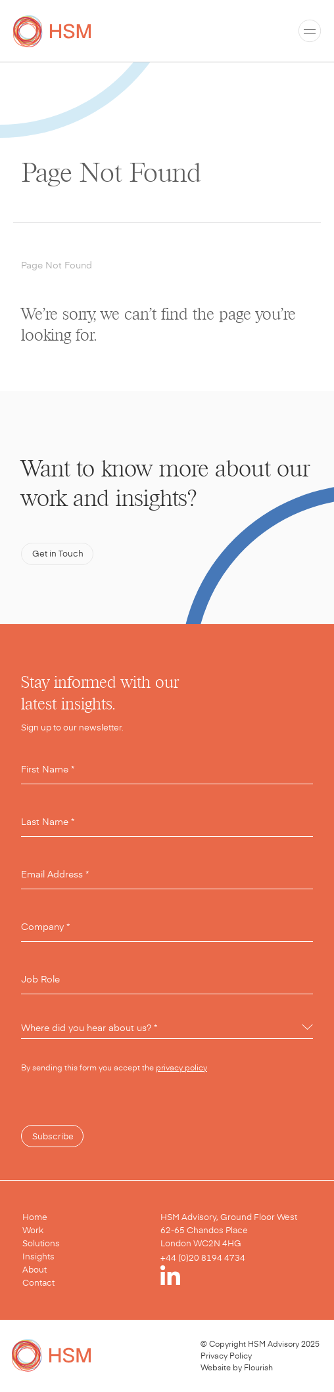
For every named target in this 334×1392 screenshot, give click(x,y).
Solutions (41, 1243)
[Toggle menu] (309, 31)
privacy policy (181, 1067)
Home (34, 1217)
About (34, 1269)
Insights (38, 1256)
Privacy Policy (226, 1355)
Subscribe (53, 1136)
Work (32, 1230)
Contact (38, 1282)
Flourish (258, 1367)
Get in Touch (58, 553)
